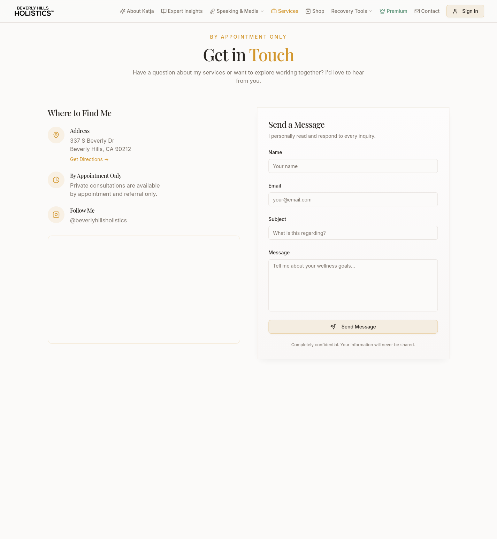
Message (279, 252)
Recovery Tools (352, 11)
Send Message (353, 327)
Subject (278, 219)
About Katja (137, 11)
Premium (393, 11)
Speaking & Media (236, 11)
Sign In (465, 11)
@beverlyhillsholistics (98, 220)
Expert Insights (182, 11)
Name (276, 152)
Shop (314, 11)
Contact (427, 11)
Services (284, 11)
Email (275, 186)
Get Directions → (89, 159)
